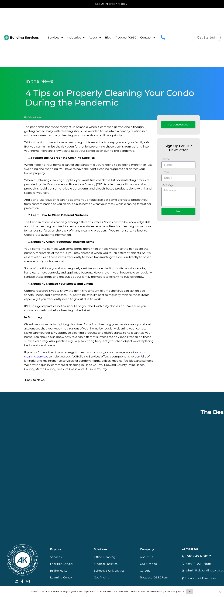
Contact (147, 37)
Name (165, 159)
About (95, 37)
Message (167, 185)
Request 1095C (125, 37)
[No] (219, 591)
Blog (108, 37)
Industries (76, 37)
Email (165, 172)
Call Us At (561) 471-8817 (111, 3)
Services (55, 37)
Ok (189, 591)
